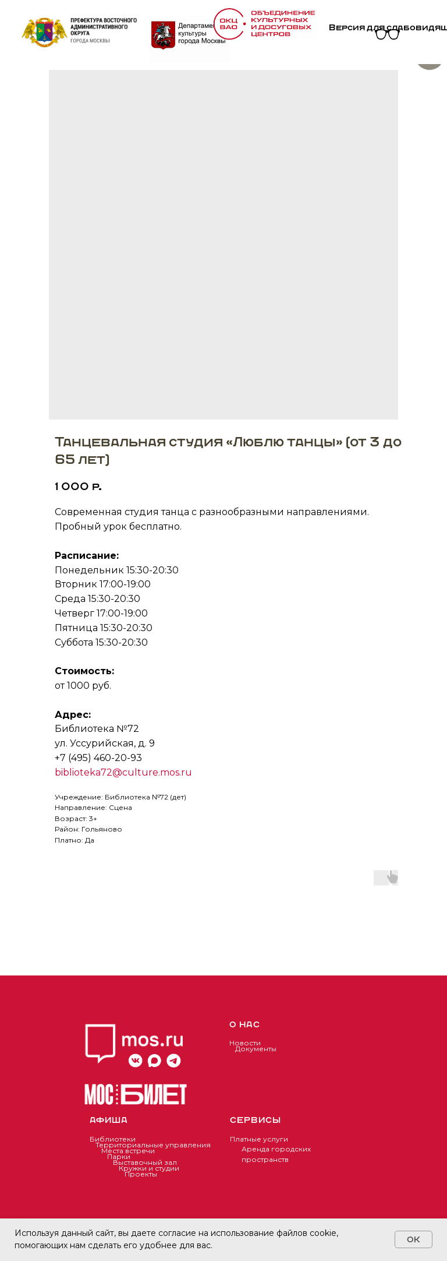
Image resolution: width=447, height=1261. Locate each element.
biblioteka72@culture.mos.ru (123, 772)
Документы (255, 1048)
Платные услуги (259, 1139)
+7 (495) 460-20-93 (98, 757)
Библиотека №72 (97, 728)
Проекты (141, 1174)
